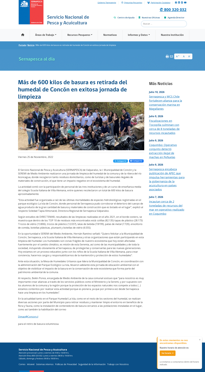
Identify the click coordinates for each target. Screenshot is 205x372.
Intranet (31, 364)
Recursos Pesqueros (78, 35)
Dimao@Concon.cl (28, 316)
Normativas (110, 35)
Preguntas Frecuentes (131, 3)
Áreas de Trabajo (44, 35)
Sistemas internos (45, 364)
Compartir (120, 161)
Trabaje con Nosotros (118, 364)
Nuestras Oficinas (149, 17)
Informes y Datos (138, 35)
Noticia (31, 45)
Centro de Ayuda (124, 17)
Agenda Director (174, 17)
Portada (22, 45)
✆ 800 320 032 (170, 9)
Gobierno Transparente (107, 3)
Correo (22, 364)
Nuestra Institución (172, 35)
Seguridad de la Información (92, 364)
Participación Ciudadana (158, 3)
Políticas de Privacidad (66, 364)
